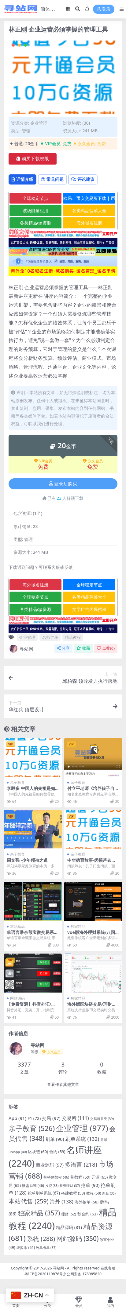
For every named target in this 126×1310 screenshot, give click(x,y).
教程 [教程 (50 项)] (93, 1193)
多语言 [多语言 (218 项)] (81, 1164)
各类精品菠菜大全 (89, 210)
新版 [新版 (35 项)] (109, 1193)
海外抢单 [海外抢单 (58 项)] (86, 1202)
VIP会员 (43, 461)
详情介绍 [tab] (22, 179)
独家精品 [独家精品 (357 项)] (39, 1213)
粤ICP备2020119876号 (43, 1274)
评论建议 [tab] (82, 179)
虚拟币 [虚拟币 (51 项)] (25, 1247)
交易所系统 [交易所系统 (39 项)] (102, 1118)
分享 (63, 648)
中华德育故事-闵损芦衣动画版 (91, 862)
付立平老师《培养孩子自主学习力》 (93, 790)
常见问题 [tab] (52, 179)
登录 (103, 9)
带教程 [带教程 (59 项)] (80, 1177)
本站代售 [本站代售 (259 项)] (29, 1201)
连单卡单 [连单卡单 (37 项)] (46, 1247)
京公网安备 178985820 (82, 1274)
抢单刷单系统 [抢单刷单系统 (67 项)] (44, 1193)
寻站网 (21, 649)
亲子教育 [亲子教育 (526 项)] (32, 1128)
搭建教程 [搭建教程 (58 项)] (73, 1193)
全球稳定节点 (35, 198)
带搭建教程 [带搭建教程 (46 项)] (56, 1177)
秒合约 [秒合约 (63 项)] (87, 1214)
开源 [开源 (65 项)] (99, 1177)
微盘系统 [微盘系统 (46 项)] (33, 1185)
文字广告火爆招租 (89, 609)
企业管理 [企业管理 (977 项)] (82, 1128)
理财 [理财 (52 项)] (68, 1214)
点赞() (106, 648)
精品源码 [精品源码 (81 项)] (69, 1227)
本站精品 (17, 926)
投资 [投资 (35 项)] (52, 1186)
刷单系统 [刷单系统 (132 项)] (82, 1138)
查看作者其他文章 (63, 1084)
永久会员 (93, 461)
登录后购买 (63, 483)
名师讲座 (50, 637)
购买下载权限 (32, 158)
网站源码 (17, 998)
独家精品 (78, 926)
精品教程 (73, 637)
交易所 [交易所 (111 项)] (75, 1118)
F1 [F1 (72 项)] (34, 1118)
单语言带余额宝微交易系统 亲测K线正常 (32, 934)
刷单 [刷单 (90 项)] (55, 1139)
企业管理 (38, 123)
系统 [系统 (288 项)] (41, 1238)
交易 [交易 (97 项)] (51, 1118)
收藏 (83, 648)
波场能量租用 (35, 210)
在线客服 (108, 1268)
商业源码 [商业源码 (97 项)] (50, 1165)
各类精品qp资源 (35, 223)
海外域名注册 (89, 223)
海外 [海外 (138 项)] (61, 1201)
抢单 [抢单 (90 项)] (90, 1185)
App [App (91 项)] (17, 1118)
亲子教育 (17, 782)
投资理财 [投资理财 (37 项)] (70, 1185)
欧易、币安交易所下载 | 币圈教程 (89, 199)
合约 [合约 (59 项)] (57, 1151)
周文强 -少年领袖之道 (27, 860)
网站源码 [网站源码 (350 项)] (77, 1238)
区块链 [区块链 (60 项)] (38, 1151)
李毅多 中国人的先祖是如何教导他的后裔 (31, 790)
